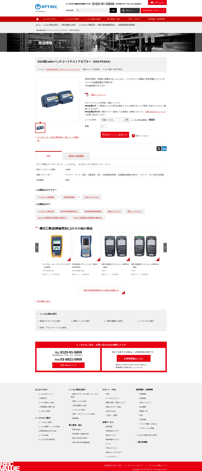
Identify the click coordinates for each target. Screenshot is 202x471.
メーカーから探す (146, 321)
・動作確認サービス (111, 439)
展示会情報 (142, 442)
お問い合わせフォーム (154, 112)
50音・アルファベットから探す (53, 327)
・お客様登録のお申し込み (47, 431)
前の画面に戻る (43, 301)
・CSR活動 (142, 420)
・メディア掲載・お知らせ (147, 424)
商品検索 (70, 10)
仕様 (48, 156)
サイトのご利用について (158, 465)
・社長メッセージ (144, 403)
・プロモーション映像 (146, 428)
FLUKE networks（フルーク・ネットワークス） (63, 69)
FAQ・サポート (135, 19)
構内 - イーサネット (134, 211)
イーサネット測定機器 (46, 197)
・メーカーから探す (78, 410)
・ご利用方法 (42, 398)
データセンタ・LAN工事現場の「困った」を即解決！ (57, 139)
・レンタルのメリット (45, 394)
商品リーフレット (98, 95)
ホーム (37, 19)
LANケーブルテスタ (92, 197)
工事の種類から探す (68, 25)
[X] (159, 148)
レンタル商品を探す (92, 19)
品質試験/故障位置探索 (126, 25)
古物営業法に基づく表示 (113, 465)
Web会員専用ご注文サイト (152, 10)
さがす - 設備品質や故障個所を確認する (87, 218)
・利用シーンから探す (79, 401)
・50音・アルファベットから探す (83, 414)
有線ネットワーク (114, 211)
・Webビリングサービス (113, 452)
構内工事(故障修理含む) (106, 25)
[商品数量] (103, 126)
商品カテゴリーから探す (50, 321)
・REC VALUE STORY (79, 438)
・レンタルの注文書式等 (46, 439)
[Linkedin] (164, 148)
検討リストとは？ (142, 136)
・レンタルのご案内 (44, 422)
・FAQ (106, 394)
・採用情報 (142, 394)
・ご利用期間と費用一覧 (46, 407)
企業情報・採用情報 (156, 19)
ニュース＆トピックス (147, 435)
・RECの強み (76, 429)
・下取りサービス (110, 448)
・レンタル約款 (42, 435)
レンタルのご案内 (71, 19)
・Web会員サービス (111, 431)
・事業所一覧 (143, 411)
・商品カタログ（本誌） (113, 407)
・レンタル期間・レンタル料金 (48, 427)
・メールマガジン (110, 457)
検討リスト (130, 10)
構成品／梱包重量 (76, 156)
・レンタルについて (111, 398)
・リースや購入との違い (46, 403)
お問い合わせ (159, 2)
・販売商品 (108, 427)
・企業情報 (142, 398)
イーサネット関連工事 (87, 25)
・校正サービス (110, 435)
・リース (107, 444)
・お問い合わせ (110, 411)
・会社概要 (142, 407)
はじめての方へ (50, 19)
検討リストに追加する (116, 135)
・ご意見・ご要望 (110, 415)
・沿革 (140, 415)
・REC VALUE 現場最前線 (80, 442)
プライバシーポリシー (135, 465)
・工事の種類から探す (79, 405)
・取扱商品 (75, 418)
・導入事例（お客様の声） (80, 434)
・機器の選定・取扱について (114, 403)
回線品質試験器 (69, 197)
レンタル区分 (90, 120)
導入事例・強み (113, 19)
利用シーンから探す (81, 321)
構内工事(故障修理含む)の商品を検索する (101, 290)
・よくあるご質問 (43, 411)
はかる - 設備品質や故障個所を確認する (52, 218)
